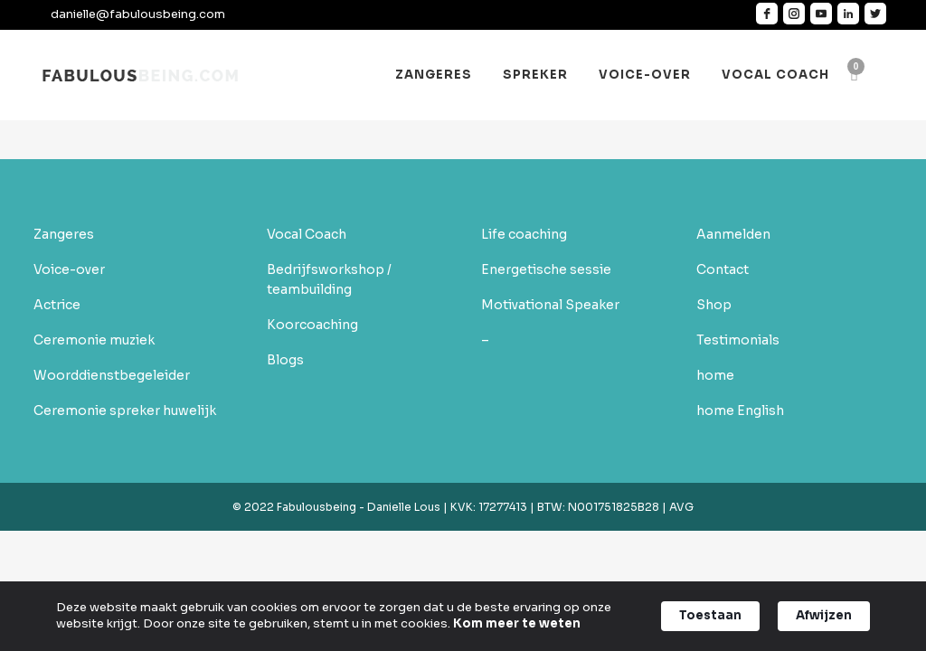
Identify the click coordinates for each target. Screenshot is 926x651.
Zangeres (63, 234)
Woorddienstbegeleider (111, 375)
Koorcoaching (312, 324)
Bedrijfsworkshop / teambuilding (329, 279)
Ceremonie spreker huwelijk (124, 410)
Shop (714, 305)
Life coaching (524, 234)
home (715, 375)
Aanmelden (733, 234)
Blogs (285, 360)
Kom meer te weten (517, 623)
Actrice (56, 305)
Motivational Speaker (550, 305)
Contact (722, 269)
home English (740, 410)
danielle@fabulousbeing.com (138, 14)
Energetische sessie (546, 269)
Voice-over (69, 269)
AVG (680, 507)
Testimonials (738, 340)
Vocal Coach (306, 234)
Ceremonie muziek (94, 340)
